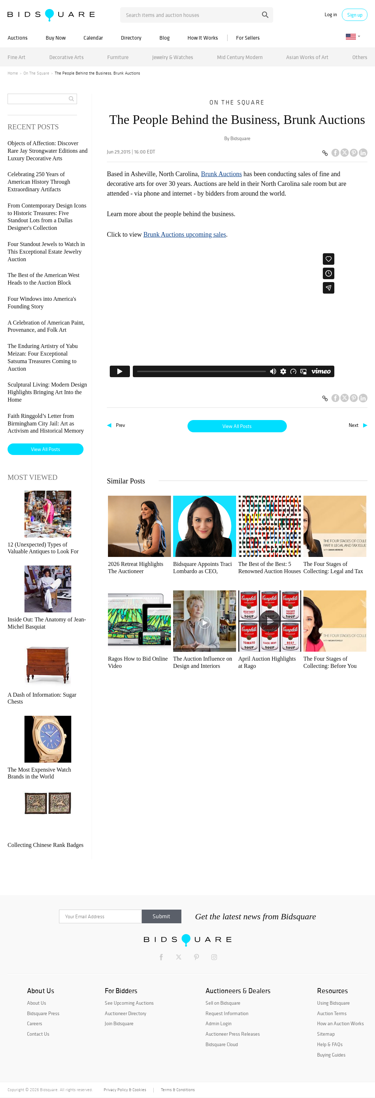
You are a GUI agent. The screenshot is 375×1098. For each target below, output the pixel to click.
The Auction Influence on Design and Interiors (202, 662)
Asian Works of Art (307, 57)
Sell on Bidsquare (222, 1003)
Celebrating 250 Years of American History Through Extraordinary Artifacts (39, 181)
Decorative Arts (66, 57)
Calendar (93, 37)
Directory (131, 37)
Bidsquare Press (43, 1013)
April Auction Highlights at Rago (267, 662)
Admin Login (218, 1023)
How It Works (203, 37)
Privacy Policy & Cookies (125, 1089)
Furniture (117, 57)
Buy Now (55, 37)
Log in (331, 14)
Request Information (226, 1013)
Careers (34, 1023)
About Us (36, 1003)
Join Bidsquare (119, 1023)
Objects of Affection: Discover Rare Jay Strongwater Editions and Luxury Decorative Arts (47, 150)
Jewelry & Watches (172, 57)
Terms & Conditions (178, 1089)
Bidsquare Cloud (221, 1044)
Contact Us (38, 1034)
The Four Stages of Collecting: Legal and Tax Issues (333, 568)
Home (13, 73)
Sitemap (326, 1034)
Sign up (354, 15)
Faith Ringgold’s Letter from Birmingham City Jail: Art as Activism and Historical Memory (46, 423)
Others (359, 57)
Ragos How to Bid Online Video (138, 662)
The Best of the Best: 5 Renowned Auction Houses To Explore (269, 568)
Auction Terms (332, 1013)
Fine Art (17, 57)
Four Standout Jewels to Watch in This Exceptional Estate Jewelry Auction (46, 251)
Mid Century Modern (240, 57)
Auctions (18, 37)
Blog (164, 37)
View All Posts (237, 426)
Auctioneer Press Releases (232, 1034)
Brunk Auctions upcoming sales (185, 234)
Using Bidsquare (333, 1003)
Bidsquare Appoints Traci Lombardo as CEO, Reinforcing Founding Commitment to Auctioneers (202, 568)
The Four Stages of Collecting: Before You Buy (330, 663)
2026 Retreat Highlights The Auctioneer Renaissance (135, 568)
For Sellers (248, 37)
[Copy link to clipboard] (325, 153)
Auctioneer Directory (125, 1013)
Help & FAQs (330, 1044)
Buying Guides (331, 1055)
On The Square (36, 73)
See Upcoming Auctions (129, 1003)
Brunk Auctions (221, 174)
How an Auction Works (340, 1023)
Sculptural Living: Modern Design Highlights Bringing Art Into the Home (47, 392)
